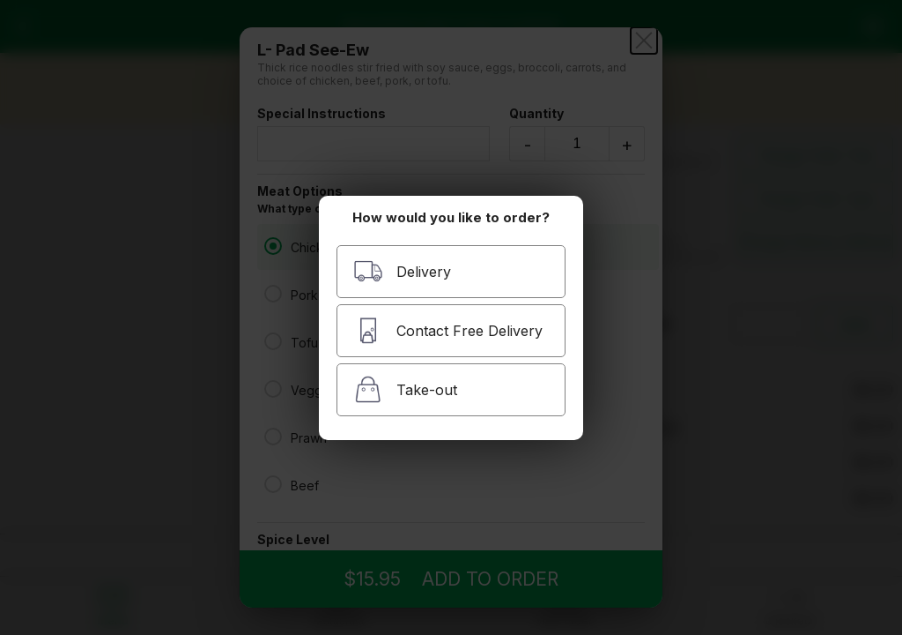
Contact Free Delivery (448, 330)
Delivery (402, 271)
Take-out (405, 389)
